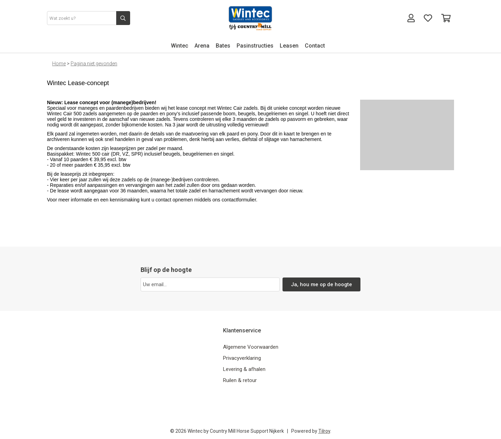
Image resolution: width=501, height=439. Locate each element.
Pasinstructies (255, 45)
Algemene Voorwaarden (250, 347)
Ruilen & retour (240, 380)
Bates (223, 45)
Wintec (179, 45)
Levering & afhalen (244, 369)
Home (59, 63)
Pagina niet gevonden (94, 63)
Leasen (289, 45)
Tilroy (324, 431)
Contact (315, 45)
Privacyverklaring (242, 358)
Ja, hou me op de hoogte (321, 284)
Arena (201, 45)
